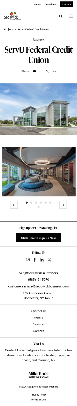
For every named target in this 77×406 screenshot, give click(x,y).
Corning (43, 360)
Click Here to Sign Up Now (38, 238)
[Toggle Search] (60, 16)
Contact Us (13, 350)
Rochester (47, 355)
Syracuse (63, 355)
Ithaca (26, 360)
